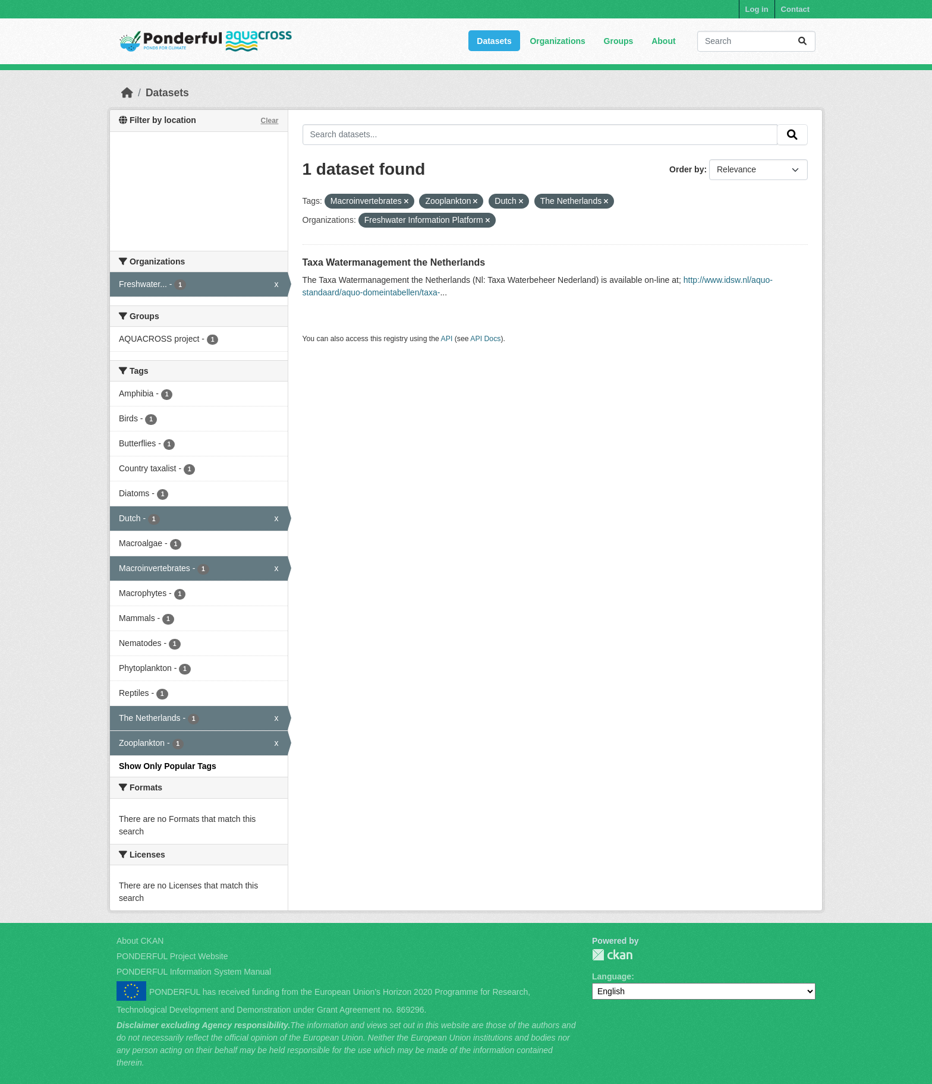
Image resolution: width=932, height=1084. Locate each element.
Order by (686, 169)
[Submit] (802, 41)
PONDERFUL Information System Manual (193, 971)
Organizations (557, 41)
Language (611, 976)
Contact (795, 9)
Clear (269, 120)
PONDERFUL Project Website (172, 956)
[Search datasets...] (756, 41)
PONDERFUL (612, 954)
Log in (757, 9)
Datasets (494, 41)
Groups (619, 41)
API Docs (485, 339)
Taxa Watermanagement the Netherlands (394, 262)
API (447, 339)
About (663, 41)
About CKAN (139, 941)
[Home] (127, 93)
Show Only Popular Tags (167, 766)
